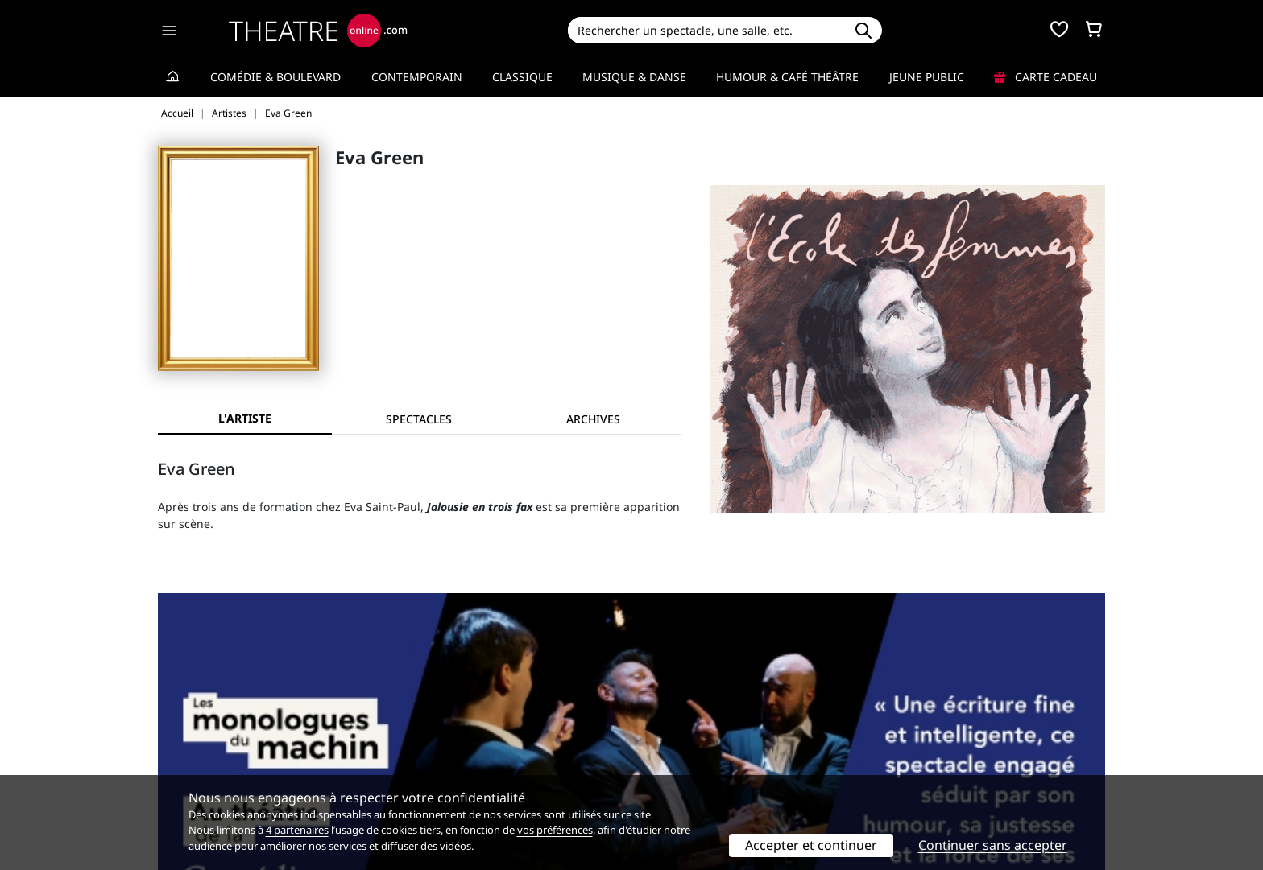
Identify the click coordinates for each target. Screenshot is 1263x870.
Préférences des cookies (464, 769)
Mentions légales (204, 753)
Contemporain (416, 77)
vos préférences (555, 830)
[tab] (419, 419)
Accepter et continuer (811, 845)
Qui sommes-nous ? (211, 719)
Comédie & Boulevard (275, 77)
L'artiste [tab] (244, 418)
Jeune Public (926, 77)
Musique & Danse (634, 77)
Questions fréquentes (458, 736)
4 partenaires (297, 830)
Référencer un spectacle (706, 719)
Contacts (181, 769)
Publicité (664, 736)
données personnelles (498, 753)
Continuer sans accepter (992, 845)
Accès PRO (669, 753)
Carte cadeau (1045, 77)
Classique (522, 77)
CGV (410, 753)
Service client (435, 719)
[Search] (706, 30)
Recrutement (193, 736)
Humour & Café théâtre (787, 77)
